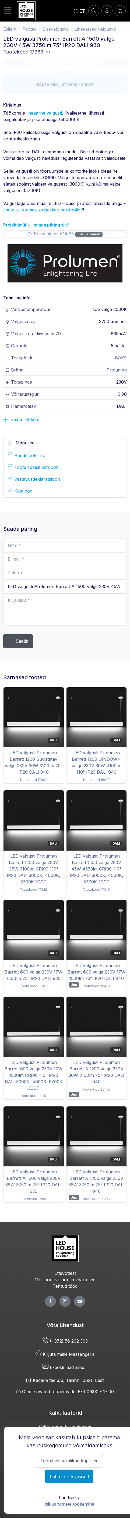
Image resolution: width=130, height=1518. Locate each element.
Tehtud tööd (65, 1286)
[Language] (79, 10)
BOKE (121, 357)
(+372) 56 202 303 (65, 1341)
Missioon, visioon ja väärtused (65, 1279)
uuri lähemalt (89, 234)
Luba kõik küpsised (69, 1476)
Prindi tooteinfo (29, 455)
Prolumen (117, 370)
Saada (18, 641)
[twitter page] (65, 1301)
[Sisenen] (107, 10)
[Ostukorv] (120, 10)
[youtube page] (79, 1301)
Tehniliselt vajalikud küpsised (69, 1460)
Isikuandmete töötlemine (69, 1504)
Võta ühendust (65, 1325)
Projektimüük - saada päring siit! (35, 225)
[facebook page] (50, 1301)
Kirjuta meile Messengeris (65, 1354)
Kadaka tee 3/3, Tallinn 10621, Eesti (65, 1380)
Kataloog (23, 491)
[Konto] (93, 10)
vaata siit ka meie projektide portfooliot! (43, 210)
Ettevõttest (65, 1273)
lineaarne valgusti (44, 113)
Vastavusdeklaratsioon (37, 479)
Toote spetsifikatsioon (36, 467)
